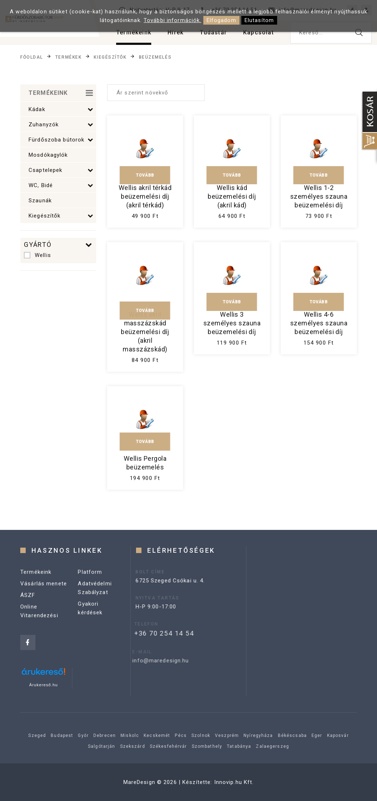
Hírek (175, 32)
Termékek (68, 56)
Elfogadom (221, 20)
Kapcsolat (258, 32)
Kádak (61, 109)
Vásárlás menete (43, 590)
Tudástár (213, 32)
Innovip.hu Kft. (234, 782)
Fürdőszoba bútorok (61, 139)
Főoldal (31, 56)
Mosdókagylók (48, 155)
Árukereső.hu (43, 685)
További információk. (173, 20)
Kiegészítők (110, 56)
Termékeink (133, 32)
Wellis (37, 255)
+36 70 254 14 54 (151, 633)
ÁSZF (27, 602)
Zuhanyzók (61, 124)
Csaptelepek (61, 170)
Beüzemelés (155, 56)
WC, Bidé (61, 185)
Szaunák (40, 200)
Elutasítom (259, 20)
